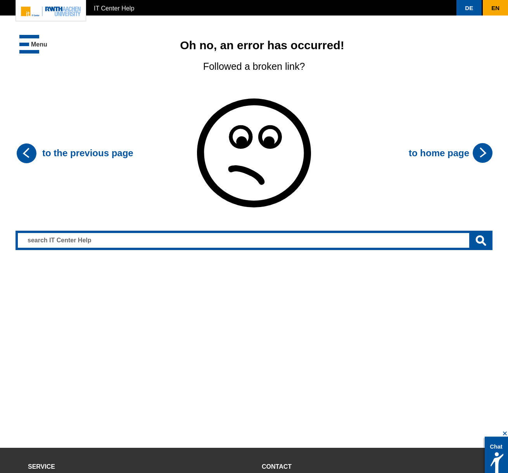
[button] (469, 8)
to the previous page (87, 153)
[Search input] (254, 240)
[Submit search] (480, 240)
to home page (439, 153)
